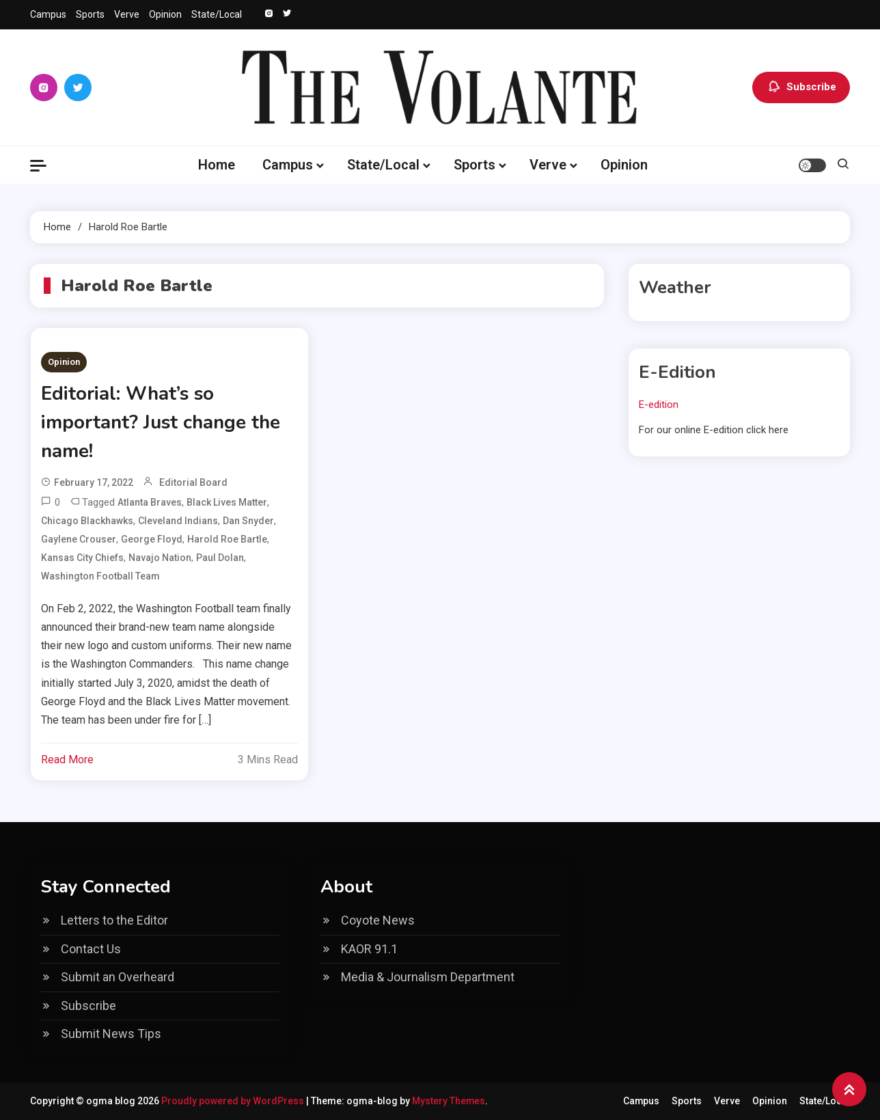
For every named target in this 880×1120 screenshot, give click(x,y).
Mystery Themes (449, 1100)
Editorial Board (193, 482)
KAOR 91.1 (369, 949)
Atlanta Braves (150, 502)
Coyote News (378, 920)
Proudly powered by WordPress (233, 1100)
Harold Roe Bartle (227, 539)
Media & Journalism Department (427, 977)
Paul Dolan (220, 557)
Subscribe (801, 87)
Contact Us (91, 949)
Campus (48, 14)
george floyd (151, 539)
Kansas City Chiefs (82, 557)
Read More (67, 759)
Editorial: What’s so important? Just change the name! (162, 422)
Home (216, 164)
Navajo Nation (159, 557)
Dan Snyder (248, 520)
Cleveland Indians (178, 520)
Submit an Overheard (117, 977)
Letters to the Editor (114, 920)
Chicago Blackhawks (87, 520)
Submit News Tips (111, 1033)
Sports (90, 14)
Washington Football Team (100, 576)
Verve (126, 14)
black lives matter (227, 502)
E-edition (658, 404)
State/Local (216, 14)
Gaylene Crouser (78, 539)
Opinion (165, 14)
